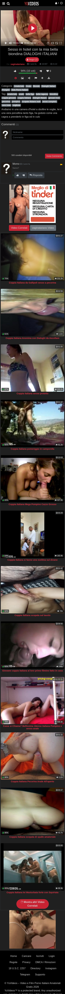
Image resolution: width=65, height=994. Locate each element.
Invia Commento (54, 156)
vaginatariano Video (43, 228)
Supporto (40, 974)
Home (13, 956)
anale (21, 94)
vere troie (6, 105)
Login (52, 956)
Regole (13, 962)
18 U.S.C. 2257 (17, 968)
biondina (54, 94)
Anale (28, 86)
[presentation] (34, 147)
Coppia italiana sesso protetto (32, 393)
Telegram (25, 974)
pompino (16, 101)
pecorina (6, 101)
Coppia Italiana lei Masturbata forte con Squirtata (32, 892)
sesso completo (50, 101)
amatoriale (12, 94)
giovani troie (54, 98)
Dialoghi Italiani (49, 86)
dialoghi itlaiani (39, 98)
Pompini (5, 90)
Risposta (36, 175)
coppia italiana (24, 98)
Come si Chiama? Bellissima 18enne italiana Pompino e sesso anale (32, 727)
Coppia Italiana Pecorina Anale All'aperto (32, 781)
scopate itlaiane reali (31, 101)
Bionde (36, 86)
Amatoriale (19, 86)
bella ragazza (42, 94)
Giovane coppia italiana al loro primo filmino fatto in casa (32, 670)
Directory (35, 968)
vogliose (16, 105)
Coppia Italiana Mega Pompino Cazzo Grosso (32, 504)
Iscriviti (40, 956)
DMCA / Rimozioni (45, 962)
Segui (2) (32, 59)
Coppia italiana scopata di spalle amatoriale (32, 837)
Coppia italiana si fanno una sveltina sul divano (32, 560)
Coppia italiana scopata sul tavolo (32, 615)
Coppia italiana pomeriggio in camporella (32, 449)
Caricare (26, 956)
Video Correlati (19, 228)
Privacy (26, 962)
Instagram (50, 968)
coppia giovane (9, 98)
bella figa (30, 94)
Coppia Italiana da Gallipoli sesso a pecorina (32, 282)
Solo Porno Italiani (20, 90)
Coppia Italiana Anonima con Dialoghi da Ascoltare (32, 338)
